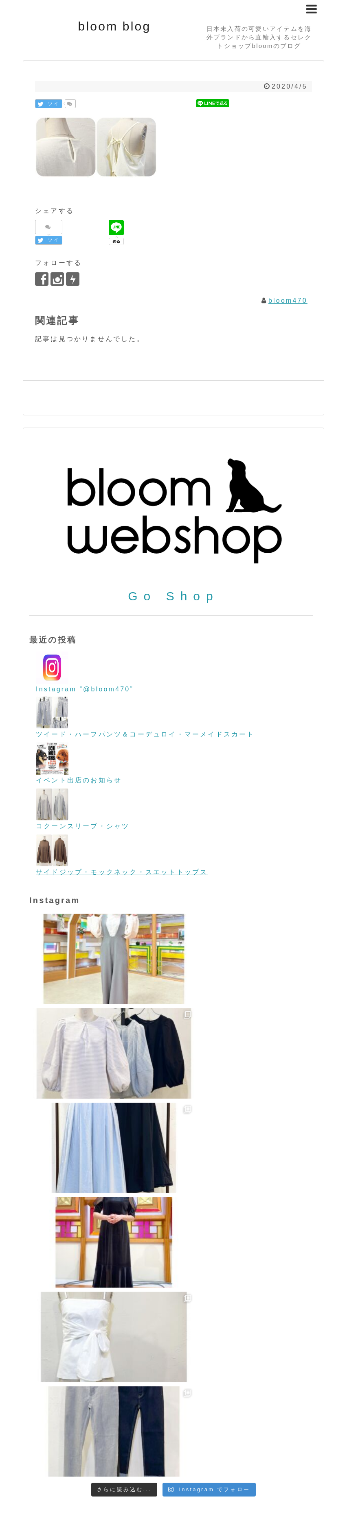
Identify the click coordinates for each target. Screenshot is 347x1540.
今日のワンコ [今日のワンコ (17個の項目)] (177, 1461)
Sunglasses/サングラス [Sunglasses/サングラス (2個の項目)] (62, 1424)
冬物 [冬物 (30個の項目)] (214, 1461)
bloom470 (287, 300)
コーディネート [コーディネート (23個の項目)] (147, 1439)
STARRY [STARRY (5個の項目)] (275, 1409)
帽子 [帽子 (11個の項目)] (282, 1461)
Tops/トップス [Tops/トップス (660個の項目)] (144, 1421)
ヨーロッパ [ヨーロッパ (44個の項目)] (53, 1460)
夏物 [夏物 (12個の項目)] (263, 1461)
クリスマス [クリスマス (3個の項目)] (98, 1439)
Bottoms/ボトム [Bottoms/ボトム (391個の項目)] (171, 1366)
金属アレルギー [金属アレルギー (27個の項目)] (79, 1471)
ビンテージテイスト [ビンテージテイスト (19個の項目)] (80, 1451)
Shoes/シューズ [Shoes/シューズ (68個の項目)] (219, 1408)
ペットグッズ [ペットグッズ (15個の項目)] (292, 1450)
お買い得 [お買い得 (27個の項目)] (62, 1439)
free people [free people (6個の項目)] (144, 1382)
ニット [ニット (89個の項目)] (258, 1439)
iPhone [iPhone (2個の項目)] (179, 1382)
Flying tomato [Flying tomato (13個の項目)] (73, 1382)
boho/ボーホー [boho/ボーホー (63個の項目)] (88, 1367)
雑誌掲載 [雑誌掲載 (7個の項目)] (126, 1472)
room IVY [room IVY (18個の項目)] (99, 1408)
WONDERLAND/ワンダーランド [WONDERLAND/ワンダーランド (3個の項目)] (238, 1424)
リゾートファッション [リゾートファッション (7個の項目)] (115, 1461)
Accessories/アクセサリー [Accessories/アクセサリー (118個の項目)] (97, 1352)
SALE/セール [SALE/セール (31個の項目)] (150, 1408)
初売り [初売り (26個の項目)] (239, 1461)
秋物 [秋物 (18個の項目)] (37, 1472)
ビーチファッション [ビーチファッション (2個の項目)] (146, 1451)
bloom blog (114, 26)
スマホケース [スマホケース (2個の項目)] (197, 1440)
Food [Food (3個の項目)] (112, 1382)
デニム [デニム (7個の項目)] (228, 1439)
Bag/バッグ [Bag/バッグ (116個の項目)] (197, 1352)
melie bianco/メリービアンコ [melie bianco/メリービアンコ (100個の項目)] (103, 1394)
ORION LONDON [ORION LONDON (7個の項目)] (211, 1395)
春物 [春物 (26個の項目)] (301, 1461)
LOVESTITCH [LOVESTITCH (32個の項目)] (285, 1381)
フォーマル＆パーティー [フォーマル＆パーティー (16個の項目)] (221, 1451)
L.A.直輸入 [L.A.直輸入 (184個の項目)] (222, 1380)
